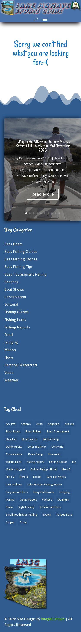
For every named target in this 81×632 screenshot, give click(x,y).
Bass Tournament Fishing (25, 274)
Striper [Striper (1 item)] (10, 522)
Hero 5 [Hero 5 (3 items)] (66, 469)
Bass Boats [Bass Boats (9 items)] (13, 431)
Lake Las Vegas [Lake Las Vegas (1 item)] (56, 477)
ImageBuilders (53, 619)
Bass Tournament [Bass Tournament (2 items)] (58, 431)
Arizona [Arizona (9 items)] (69, 424)
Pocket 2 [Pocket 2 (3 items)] (47, 499)
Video (38, 164)
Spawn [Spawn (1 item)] (47, 514)
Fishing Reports (17, 327)
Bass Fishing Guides (20, 251)
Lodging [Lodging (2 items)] (64, 492)
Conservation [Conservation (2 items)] (14, 454)
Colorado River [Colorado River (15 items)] (36, 447)
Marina (10, 349)
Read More (43, 194)
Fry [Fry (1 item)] (74, 462)
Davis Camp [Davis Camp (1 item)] (35, 454)
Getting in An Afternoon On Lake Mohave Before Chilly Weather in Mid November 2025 (42, 146)
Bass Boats (13, 244)
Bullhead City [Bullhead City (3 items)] (14, 447)
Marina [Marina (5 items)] (10, 499)
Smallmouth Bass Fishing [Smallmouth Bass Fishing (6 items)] (21, 514)
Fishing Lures (15, 319)
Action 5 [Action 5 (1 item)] (26, 424)
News (9, 357)
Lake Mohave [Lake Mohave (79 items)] (14, 484)
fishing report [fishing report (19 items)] (35, 462)
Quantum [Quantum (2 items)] (63, 499)
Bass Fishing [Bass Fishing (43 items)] (33, 431)
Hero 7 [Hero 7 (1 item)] (10, 477)
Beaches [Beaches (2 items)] (11, 439)
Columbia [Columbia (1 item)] (57, 447)
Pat (21, 158)
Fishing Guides (16, 312)
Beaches (11, 281)
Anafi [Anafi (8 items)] (39, 424)
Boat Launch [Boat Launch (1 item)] (29, 439)
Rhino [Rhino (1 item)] (9, 507)
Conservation (15, 297)
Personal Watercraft (20, 365)
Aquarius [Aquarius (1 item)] (53, 424)
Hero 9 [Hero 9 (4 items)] (24, 477)
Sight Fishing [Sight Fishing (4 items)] (26, 507)
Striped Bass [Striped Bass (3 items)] (64, 514)
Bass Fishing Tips (18, 266)
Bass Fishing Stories (20, 259)
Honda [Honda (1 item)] (37, 477)
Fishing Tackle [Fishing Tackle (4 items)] (58, 462)
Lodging (11, 342)
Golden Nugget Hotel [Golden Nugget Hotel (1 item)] (43, 469)
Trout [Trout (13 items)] (23, 522)
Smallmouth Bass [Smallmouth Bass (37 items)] (50, 507)
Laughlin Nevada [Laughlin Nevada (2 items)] (43, 492)
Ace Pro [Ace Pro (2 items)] (11, 424)
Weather (11, 380)
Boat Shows (14, 289)
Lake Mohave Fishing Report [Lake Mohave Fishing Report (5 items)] (44, 484)
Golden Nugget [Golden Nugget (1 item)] (15, 469)
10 (59, 213)
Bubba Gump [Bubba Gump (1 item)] (51, 439)
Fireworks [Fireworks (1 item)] (54, 454)
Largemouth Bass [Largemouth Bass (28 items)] (17, 492)
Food (8, 334)
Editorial (11, 304)
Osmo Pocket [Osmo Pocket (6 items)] (28, 499)
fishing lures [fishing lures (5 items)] (13, 462)
